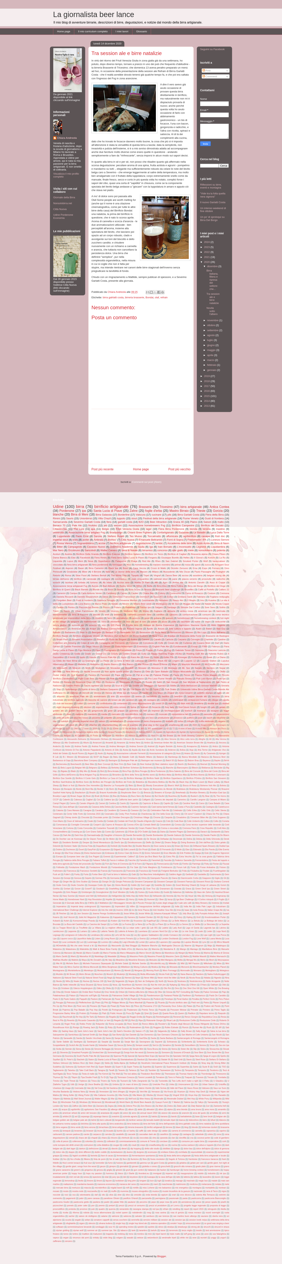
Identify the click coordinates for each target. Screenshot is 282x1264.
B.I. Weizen (68, 757)
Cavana (123, 810)
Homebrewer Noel (76, 899)
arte (113, 696)
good (146, 618)
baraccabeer (218, 561)
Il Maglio (191, 600)
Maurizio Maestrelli (191, 664)
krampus (201, 710)
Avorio (197, 753)
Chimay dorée (70, 817)
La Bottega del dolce (213, 921)
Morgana (138, 970)
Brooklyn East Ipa (218, 793)
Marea (158, 953)
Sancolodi (90, 550)
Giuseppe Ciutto (95, 885)
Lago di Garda (192, 928)
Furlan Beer (97, 874)
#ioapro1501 (206, 725)
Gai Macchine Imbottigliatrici (152, 874)
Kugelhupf (151, 921)
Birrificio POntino (194, 778)
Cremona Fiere (189, 828)
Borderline (123, 514)
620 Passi (116, 625)
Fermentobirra (201, 860)
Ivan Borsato (165, 546)
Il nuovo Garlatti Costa (212, 202)
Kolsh (66, 921)
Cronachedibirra (60, 832)
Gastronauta (215, 874)
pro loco (150, 717)
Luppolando (63, 536)
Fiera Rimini (100, 557)
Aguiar (208, 732)
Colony (161, 593)
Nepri (138, 978)
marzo (211, 360)
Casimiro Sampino (139, 807)
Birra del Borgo (195, 586)
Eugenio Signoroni (220, 853)
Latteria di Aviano (126, 931)
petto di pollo (63, 717)
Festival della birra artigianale (160, 518)
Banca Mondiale (189, 757)
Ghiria (144, 878)
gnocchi (136, 618)
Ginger (56, 882)
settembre (213, 330)
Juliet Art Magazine (87, 917)
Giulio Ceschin (77, 885)
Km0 (199, 917)
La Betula (195, 921)
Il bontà (72, 657)
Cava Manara (73, 810)
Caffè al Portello (206, 589)
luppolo (121, 518)
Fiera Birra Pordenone (171, 528)
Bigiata (64, 771)
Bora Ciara (157, 636)
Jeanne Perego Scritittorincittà (106, 913)
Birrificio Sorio (82, 782)
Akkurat (67, 736)
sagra (208, 621)
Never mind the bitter (166, 978)
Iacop (170, 899)
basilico (165, 696)
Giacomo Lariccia (217, 650)
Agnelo (159, 732)
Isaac (186, 910)
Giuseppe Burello (170, 557)
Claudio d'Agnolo (144, 821)
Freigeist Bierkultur (169, 871)
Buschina (172, 796)
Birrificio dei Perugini (102, 782)
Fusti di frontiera (84, 600)
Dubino (59, 849)
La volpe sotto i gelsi (136, 928)
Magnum (199, 946)
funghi (204, 707)
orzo (128, 621)
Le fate (175, 931)
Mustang (133, 974)
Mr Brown (71, 974)
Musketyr (121, 974)
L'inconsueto (184, 546)
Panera (92, 675)
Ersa (195, 568)
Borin (111, 789)
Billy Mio (83, 771)
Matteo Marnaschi (218, 956)
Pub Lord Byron (204, 678)
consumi (206, 614)
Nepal (222, 668)
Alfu (158, 739)
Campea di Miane (218, 800)
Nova (90, 561)
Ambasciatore (60, 628)
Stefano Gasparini (109, 689)
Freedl (154, 871)
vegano (222, 721)
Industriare (221, 906)
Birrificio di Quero (61, 589)
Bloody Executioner (155, 785)
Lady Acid (177, 928)
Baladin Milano (145, 757)
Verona (97, 693)
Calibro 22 (224, 589)
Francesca (71, 871)
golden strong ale (78, 710)
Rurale (149, 682)
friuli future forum (187, 707)
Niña (68, 981)
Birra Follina (177, 586)
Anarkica (211, 743)
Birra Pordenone (158, 771)
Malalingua (221, 946)
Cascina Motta (120, 807)
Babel (209, 628)
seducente (220, 621)
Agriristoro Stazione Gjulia (192, 625)
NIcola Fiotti (164, 974)
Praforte (123, 678)
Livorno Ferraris (126, 939)
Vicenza (114, 611)
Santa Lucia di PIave (107, 510)
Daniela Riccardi (64, 596)
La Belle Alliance (179, 921)
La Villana (96, 928)
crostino (99, 618)
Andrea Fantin (81, 746)
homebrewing (142, 564)
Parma (128, 675)
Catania (59, 810)
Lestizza (107, 935)
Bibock (195, 768)
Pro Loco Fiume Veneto (160, 678)
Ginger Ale (67, 882)
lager (149, 528)
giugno (211, 345)
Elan (187, 849)
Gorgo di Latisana (208, 885)
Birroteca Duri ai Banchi (116, 636)
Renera (67, 682)
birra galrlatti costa (113, 297)
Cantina (112, 803)
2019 (207, 376)
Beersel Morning (218, 764)
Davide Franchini (72, 646)
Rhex (158, 561)
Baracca (205, 757)
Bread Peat (62, 639)
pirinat (177, 564)
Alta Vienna (220, 739)
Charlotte (208, 639)
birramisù (147, 550)
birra (80, 506)
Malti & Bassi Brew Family (105, 949)
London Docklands (170, 939)
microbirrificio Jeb (134, 714)
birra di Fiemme (80, 614)
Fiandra (98, 864)
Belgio (105, 528)
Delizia (199, 839)
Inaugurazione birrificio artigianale (155, 906)
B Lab (56, 757)
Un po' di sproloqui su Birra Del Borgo (212, 218)
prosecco (178, 717)
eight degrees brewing (67, 707)
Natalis (198, 668)
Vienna (108, 693)
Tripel (146, 575)
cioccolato (58, 564)
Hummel (151, 899)
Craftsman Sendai (126, 828)
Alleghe (202, 739)
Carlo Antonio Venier (91, 593)
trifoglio (191, 721)
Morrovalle (185, 970)
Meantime (120, 960)
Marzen (144, 571)
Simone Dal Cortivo (190, 607)
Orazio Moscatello (182, 671)
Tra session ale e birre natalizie (213, 298)
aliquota (61, 696)
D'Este (131, 832)
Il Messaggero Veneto (122, 903)
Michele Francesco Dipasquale (97, 963)
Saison (207, 521)
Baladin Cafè (128, 757)
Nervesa (57, 671)
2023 (207, 247)
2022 (207, 252)
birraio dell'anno (61, 579)
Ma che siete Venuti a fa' (82, 946)
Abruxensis (67, 732)
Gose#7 (88, 889)
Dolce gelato (220, 842)
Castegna (210, 807)
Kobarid (56, 921)
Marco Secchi (145, 953)
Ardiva (182, 750)
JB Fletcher (61, 913)
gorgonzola (97, 710)
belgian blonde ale (197, 696)
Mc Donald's (95, 960)
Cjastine (221, 639)
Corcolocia (148, 643)
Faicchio (132, 860)
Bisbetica (140, 782)
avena (138, 696)
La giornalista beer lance (93, 14)
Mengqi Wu (191, 960)
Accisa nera (123, 582)
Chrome (156, 817)
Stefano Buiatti (115, 536)
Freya (139, 650)
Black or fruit (68, 785)
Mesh (211, 960)
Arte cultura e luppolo (180, 628)
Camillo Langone (197, 800)
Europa (59, 857)
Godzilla (158, 885)
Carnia (123, 593)
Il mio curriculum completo (93, 31)
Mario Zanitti (61, 956)
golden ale (58, 710)
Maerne (187, 946)
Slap (58, 689)
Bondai (149, 297)
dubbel (225, 703)
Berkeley (115, 768)
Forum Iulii (181, 867)
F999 (204, 646)
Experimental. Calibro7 (124, 857)
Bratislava (180, 789)
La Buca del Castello (73, 924)
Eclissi (170, 596)
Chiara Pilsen (219, 554)
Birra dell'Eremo (68, 775)
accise (102, 543)
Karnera (131, 917)
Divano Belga (171, 842)
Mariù (73, 956)
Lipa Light (207, 935)
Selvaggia (149, 685)
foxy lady (169, 707)
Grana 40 (178, 521)
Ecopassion (104, 849)
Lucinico (104, 942)
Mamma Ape (142, 949)
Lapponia (72, 931)
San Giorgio (172, 682)
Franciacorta (117, 871)
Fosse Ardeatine (207, 867)
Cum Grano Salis (93, 832)
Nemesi (128, 978)
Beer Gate (131, 764)
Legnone (201, 546)
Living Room (109, 939)
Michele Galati (121, 963)
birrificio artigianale (111, 506)
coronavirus (121, 579)
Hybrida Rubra (216, 653)
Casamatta (83, 807)
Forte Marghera (150, 867)
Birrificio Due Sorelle (62, 778)
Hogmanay (221, 896)
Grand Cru (101, 653)
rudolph (64, 721)
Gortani (67, 889)
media (104, 714)
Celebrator (178, 810)
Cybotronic (120, 832)
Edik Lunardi (129, 849)
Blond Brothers (140, 636)
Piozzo (106, 607)
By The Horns (219, 796)
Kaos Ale (135, 657)
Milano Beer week (142, 603)
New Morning (73, 671)
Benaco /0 (111, 632)
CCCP (56, 800)
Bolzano (56, 789)
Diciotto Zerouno (179, 568)
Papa (117, 675)
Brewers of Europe (163, 793)
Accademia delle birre (179, 543)
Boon (125, 568)
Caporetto (134, 803)
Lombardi (153, 939)
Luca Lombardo (69, 942)
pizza (164, 621)
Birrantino (116, 775)
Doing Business (188, 842)
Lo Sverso (141, 939)
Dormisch (144, 596)
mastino (220, 528)
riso (55, 721)
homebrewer (183, 618)
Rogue (137, 682)
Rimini (56, 518)
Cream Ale (173, 643)
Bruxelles (189, 589)
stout (134, 518)
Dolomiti (56, 846)
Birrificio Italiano (133, 554)
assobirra (197, 575)
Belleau (104, 768)
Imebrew (215, 903)
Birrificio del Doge (216, 586)
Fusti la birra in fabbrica (117, 874)
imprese (156, 710)
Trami (56, 611)
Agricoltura (171, 732)
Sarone (98, 536)
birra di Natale (130, 550)
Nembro (211, 668)
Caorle (123, 803)
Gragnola (138, 889)
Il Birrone (96, 571)
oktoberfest (116, 621)
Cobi (168, 821)
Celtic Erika (191, 810)
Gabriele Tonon (183, 650)
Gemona (199, 650)
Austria (68, 554)
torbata (81, 582)
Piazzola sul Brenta (89, 607)
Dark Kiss (79, 835)
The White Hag (119, 575)
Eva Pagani (94, 857)
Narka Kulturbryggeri (216, 974)
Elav (73, 557)
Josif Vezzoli (69, 917)
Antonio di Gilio (112, 750)
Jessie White (144, 913)
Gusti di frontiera (214, 518)
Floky (206, 864)
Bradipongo (116, 532)
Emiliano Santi (185, 596)
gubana (157, 618)
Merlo (202, 960)
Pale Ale (77, 525)
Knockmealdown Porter (215, 917)
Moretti (127, 970)
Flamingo (196, 864)
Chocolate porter (100, 817)
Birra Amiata (113, 771)
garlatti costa (125, 521)
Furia (86, 874)
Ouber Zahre (59, 675)
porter (85, 539)
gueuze (169, 618)
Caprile (167, 803)
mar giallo (177, 550)
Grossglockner (102, 892)
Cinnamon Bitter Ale (199, 817)
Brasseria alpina (199, 554)
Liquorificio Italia (84, 939)
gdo (213, 707)
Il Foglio (220, 899)
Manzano (68, 953)
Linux (197, 935)
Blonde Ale (98, 589)
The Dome (135, 689)
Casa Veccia (139, 568)
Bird (102, 771)
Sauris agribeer (91, 685)
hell (145, 710)
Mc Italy (108, 960)
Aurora (95, 586)
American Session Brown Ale (190, 743)
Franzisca (143, 871)
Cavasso (135, 810)
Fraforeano (58, 871)
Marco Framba (109, 953)
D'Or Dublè (143, 832)
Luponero (163, 942)
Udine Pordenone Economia (63, 216)
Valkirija (74, 693)
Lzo (211, 942)
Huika (140, 899)
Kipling (189, 917)
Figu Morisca (84, 650)
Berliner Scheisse (131, 768)
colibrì (80, 703)
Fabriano (201, 596)
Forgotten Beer (64, 600)
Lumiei (142, 942)
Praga (134, 561)
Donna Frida (86, 846)
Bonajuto (68, 789)
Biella (150, 586)
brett (107, 614)
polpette (108, 717)
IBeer (84, 571)
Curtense (187, 643)
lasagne (215, 710)
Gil (225, 878)
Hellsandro (158, 896)
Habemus (177, 892)
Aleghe (211, 736)
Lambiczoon (58, 931)
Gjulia (141, 546)
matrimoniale (90, 621)
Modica (154, 967)
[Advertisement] (141, 436)
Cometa (225, 821)
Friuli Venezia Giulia (127, 528)
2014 (207, 400)
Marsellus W (85, 956)
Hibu (199, 896)
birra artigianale (191, 506)
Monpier (142, 668)
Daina (162, 832)
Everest (106, 857)
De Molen (110, 839)
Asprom (69, 568)
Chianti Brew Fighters (139, 532)
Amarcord (97, 743)
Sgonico (162, 685)
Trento (66, 611)
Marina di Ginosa (221, 953)
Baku (115, 757)
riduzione (221, 717)
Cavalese (99, 810)
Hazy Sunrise (69, 896)
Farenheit (156, 860)
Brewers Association (82, 639)
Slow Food (81, 575)
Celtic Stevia (220, 810)
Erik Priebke (185, 853)
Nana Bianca (186, 974)
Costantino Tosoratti (105, 828)
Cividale (110, 821)
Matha (186, 956)
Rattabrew (130, 607)
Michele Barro (72, 963)
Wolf (205, 561)
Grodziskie (72, 571)
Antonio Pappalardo (92, 750)
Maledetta (84, 949)
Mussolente (169, 571)
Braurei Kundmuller (108, 793)
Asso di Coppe (217, 582)
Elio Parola (210, 849)
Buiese (148, 796)
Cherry (177, 814)
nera (103, 621)
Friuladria (194, 871)
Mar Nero (58, 550)
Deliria (189, 839)
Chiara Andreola (67, 137)
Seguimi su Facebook (212, 49)
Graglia (126, 889)
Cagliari (89, 800)
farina (133, 707)
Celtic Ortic (206, 810)
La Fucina (126, 924)
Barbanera (70, 632)
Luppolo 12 (190, 660)
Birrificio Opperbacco (172, 778)
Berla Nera (160, 632)
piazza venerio (189, 579)
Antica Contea (219, 506)
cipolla (226, 700)
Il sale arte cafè (184, 903)
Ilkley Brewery (201, 903)
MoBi (88, 668)
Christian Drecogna (121, 817)
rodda (198, 621)
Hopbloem (120, 899)
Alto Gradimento (71, 743)
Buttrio (134, 639)
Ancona (222, 743)
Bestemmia (148, 768)
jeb (105, 525)
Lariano (83, 931)
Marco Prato (101, 603)
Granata (178, 889)
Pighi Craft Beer (86, 678)
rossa (188, 564)
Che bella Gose (163, 814)
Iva (227, 910)
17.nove (85, 729)
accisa (185, 575)
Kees (146, 657)
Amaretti (109, 743)
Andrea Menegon (117, 746)
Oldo (147, 671)
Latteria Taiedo (107, 931)
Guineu (141, 892)
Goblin (134, 885)
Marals (79, 953)
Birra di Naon (221, 543)
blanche (58, 514)
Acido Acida (203, 543)
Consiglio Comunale (80, 825)
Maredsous (170, 953)
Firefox (185, 864)
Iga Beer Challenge (185, 899)
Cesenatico (109, 814)
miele (191, 550)
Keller (156, 657)
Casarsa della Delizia (101, 807)
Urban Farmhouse (84, 611)
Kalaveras (104, 917)
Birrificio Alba (181, 775)
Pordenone (66, 510)
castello (164, 700)
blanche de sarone (97, 700)
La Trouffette (82, 928)
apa (93, 528)
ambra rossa (186, 611)
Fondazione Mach (77, 867)
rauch (209, 717)
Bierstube (218, 768)
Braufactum (80, 793)
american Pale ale (79, 696)
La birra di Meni (122, 660)
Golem (169, 885)
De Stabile (138, 839)
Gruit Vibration (119, 892)
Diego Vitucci (92, 646)
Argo (191, 750)
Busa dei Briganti (118, 639)
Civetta (100, 821)
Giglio (217, 878)
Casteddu (197, 807)
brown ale (116, 700)
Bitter (60, 546)
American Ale (78, 628)
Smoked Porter (190, 561)
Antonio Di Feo (72, 750)
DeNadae (164, 839)
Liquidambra (218, 546)
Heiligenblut (117, 896)
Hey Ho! (180, 896)
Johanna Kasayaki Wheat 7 (166, 913)
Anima (180, 746)
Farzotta (167, 860)
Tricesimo (166, 506)
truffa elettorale (206, 721)
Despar (86, 842)
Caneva (145, 639)
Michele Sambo (139, 963)
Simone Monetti (209, 685)
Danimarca (192, 832)
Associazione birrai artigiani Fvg (87, 532)
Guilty (132, 892)
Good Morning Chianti (186, 885)
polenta (221, 550)
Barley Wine (125, 586)
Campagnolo (75, 546)
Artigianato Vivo (219, 750)
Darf (217, 643)
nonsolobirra (205, 550)
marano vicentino (161, 564)
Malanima (57, 949)
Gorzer (77, 889)
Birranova (104, 775)
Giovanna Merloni (128, 600)
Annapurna (192, 746)
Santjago (171, 607)
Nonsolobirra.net (62, 203)
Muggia (186, 603)
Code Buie (178, 821)
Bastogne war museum (151, 760)
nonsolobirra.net (180, 714)
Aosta (125, 750)
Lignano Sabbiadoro (150, 935)
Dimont (107, 646)
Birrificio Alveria (197, 775)
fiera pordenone (100, 564)
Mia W (59, 963)
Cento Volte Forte (75, 814)
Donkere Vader (70, 846)
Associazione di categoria (161, 753)
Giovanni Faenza (185, 882)
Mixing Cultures (141, 967)
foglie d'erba (153, 510)
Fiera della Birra (215, 514)
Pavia (176, 675)
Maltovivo (95, 664)
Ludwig (115, 942)
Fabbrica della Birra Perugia (76, 860)
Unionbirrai (86, 518)
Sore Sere (210, 607)
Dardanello (216, 832)
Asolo (100, 753)
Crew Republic (206, 828)
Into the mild (106, 910)
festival (144, 707)
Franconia (130, 871)
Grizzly (114, 653)
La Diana (221, 657)
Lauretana (142, 931)
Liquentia (57, 561)
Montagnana (58, 970)
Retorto (56, 575)
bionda (193, 528)
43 (167, 729)
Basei (81, 568)
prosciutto (207, 579)
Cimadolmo (181, 817)
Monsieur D (157, 668)
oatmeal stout (161, 579)
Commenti (209, 76)
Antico (215, 746)
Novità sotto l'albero (212, 311)
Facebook (85, 557)
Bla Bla (172, 782)
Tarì (124, 689)
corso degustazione (141, 703)
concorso (162, 550)
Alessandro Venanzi (144, 739)
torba (180, 721)
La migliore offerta (113, 928)
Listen (97, 939)
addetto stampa (205, 693)
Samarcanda (60, 521)
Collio (215, 821)
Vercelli (85, 693)
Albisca (131, 736)
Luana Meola (215, 939)
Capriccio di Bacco (151, 803)
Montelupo (89, 970)
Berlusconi (175, 632)
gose (110, 710)
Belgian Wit (80, 768)
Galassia (184, 532)
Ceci (145, 810)
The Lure (78, 528)
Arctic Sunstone (157, 750)
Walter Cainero (108, 550)
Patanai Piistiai (161, 675)
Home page (63, 31)
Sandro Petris (73, 685)
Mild (182, 963)
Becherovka (61, 764)
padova (196, 714)
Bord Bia (89, 789)
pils (169, 514)
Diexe (105, 596)
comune (91, 703)
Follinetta (60, 867)
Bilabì (73, 771)
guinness (133, 710)
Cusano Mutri (203, 643)
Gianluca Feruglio (106, 600)
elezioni (87, 707)
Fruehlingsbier (219, 871)
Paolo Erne (82, 536)
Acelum (57, 554)
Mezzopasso (223, 960)
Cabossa (78, 800)
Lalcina (222, 928)
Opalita (60, 607)
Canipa (73, 593)
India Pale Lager (204, 906)
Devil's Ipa (119, 842)
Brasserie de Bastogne (217, 636)
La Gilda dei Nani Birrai (65, 660)
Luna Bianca (84, 603)
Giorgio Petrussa (123, 882)
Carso (201, 803)
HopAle (109, 899)
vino (104, 625)
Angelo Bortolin (166, 746)
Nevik (182, 978)
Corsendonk (165, 825)
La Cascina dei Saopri (97, 924)
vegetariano (59, 725)
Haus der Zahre (204, 892)
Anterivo (204, 746)
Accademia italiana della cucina (90, 732)
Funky (77, 874)
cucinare (156, 514)
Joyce (124, 657)
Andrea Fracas (98, 746)
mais (68, 714)
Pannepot (105, 675)
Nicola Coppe (222, 603)
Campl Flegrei (59, 803)
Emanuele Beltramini (150, 539)
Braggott (122, 789)
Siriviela (225, 685)
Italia (108, 571)
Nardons (200, 974)
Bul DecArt (159, 796)
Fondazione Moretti (98, 867)
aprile (210, 355)
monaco (151, 714)
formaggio (117, 564)
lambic (159, 543)
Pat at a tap (142, 675)
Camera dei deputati (164, 800)
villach (81, 725)
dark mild (185, 703)
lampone (74, 621)
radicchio (220, 579)
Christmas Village (141, 817)
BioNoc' (112, 539)
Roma (68, 575)
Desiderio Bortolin (70, 842)
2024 (207, 242)
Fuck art (56, 874)
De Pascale (124, 839)
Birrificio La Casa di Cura (111, 778)
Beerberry (192, 764)
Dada (154, 832)
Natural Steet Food (73, 978)
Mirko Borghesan (110, 967)
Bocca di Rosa (189, 785)
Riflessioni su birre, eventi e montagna (211, 186)
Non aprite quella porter (117, 671)
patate (154, 621)
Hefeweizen (102, 896)
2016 (207, 390)
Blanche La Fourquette (114, 785)
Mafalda (82, 664)
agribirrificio (189, 536)
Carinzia (169, 639)
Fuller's (67, 874)
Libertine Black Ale (158, 660)
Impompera (105, 906)
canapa (206, 536)
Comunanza (61, 825)
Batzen (181, 760)
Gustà (166, 892)
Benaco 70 (59, 525)
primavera (136, 717)
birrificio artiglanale (120, 543)
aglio (219, 693)
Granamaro (165, 889)
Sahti (159, 682)
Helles (186, 557)
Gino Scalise (82, 882)
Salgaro (159, 607)
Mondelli (129, 668)
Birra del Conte (211, 771)
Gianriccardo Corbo (189, 878)
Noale (76, 981)
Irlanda (92, 657)
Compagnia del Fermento (112, 643)
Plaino (193, 521)
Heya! (190, 896)
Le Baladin (199, 532)
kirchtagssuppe (172, 710)
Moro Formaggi (170, 970)
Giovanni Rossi (203, 882)
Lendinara (95, 935)
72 (173, 729)
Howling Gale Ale (195, 653)
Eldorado (197, 849)
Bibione (189, 632)
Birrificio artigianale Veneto (86, 636)
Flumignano (110, 650)
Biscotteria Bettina (156, 782)
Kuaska (212, 600)
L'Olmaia (164, 921)
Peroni (187, 675)
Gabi (134, 874)
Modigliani (100, 668)
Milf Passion (194, 963)
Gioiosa (94, 882)
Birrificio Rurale (61, 636)
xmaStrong (174, 725)
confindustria (106, 703)
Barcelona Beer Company (86, 760)
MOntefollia (61, 946)
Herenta (169, 896)
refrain (164, 297)
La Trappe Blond (64, 928)
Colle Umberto (193, 821)
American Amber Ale (163, 743)
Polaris (117, 607)
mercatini (116, 714)
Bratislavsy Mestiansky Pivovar (203, 789)
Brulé (97, 796)
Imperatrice (61, 906)
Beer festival (146, 764)
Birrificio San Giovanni (216, 778)
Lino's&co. (186, 935)
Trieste (200, 510)
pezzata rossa (81, 717)
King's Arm (169, 917)
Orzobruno (74, 550)
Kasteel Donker (146, 917)
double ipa (213, 703)
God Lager (146, 885)
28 (108, 729)
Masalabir (112, 956)
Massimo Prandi (154, 956)
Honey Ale (178, 600)
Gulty (143, 653)
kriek (75, 539)
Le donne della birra (125, 571)
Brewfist (101, 639)
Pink (112, 678)
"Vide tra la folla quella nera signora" (212, 195)
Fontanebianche (118, 867)
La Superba (224, 924)
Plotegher (221, 571)
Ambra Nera (134, 743)
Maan (71, 664)
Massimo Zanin (173, 956)
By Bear (206, 796)
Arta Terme (203, 750)
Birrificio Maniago (135, 778)
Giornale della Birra (64, 197)
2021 (207, 257)
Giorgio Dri (107, 882)
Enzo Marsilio (170, 853)
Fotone (223, 867)
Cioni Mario (58, 821)
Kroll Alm (125, 921)
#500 (195, 725)
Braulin (92, 793)
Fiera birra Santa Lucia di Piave (127, 557)
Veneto (102, 611)
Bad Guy (221, 628)
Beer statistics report (164, 764)
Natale (208, 603)
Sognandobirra (85, 543)
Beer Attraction (158, 521)
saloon (102, 721)
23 (102, 729)
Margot (181, 953)
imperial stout (60, 539)
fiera (109, 521)
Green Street (220, 889)
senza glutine (60, 625)
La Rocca (171, 924)
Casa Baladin (214, 803)
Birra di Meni (79, 514)
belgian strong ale (216, 575)
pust (200, 717)
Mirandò (76, 668)
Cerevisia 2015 (93, 814)
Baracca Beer (219, 757)
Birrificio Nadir (152, 778)
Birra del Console (192, 771)
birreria (207, 528)
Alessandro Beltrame (76, 739)
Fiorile (176, 864)
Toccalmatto (154, 536)
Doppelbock (101, 846)
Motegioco (224, 970)
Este (207, 853)
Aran (144, 750)
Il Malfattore (103, 903)
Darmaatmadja (93, 835)
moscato (163, 714)
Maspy (123, 956)
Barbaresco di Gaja (61, 760)
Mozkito (59, 974)
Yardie (145, 693)
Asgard (91, 753)
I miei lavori (122, 31)
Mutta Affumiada (147, 974)
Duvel (81, 849)
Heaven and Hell (85, 896)
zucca (208, 564)
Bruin (88, 796)
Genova (77, 878)
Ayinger (222, 753)
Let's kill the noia (122, 935)
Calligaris (146, 800)
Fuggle (149, 650)
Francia (104, 871)
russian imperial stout (83, 721)
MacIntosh (102, 946)
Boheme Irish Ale (208, 785)
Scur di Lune (121, 685)
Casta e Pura (184, 807)
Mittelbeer (125, 967)
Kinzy (179, 917)
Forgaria (152, 557)
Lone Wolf (201, 939)
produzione (163, 717)
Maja (210, 946)
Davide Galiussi (174, 835)
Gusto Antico (154, 892)
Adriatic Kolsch (146, 732)
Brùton (106, 796)
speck (198, 564)
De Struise (151, 839)
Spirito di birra (88, 689)
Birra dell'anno (218, 632)
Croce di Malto (158, 568)
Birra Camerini (96, 568)
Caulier (134, 593)
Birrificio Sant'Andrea (62, 782)
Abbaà (56, 732)
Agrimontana (195, 732)
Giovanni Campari (165, 882)
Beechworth (75, 764)
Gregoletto (57, 892)
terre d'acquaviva (153, 721)
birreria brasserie (134, 297)
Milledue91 (62, 668)
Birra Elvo (162, 586)
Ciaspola (168, 817)
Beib (55, 768)
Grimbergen (86, 892)
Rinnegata (124, 682)
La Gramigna (88, 660)
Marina (207, 953)
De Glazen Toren (94, 839)
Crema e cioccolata (170, 828)
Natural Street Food (94, 978)
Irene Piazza (143, 910)
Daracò (204, 832)
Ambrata (98, 539)
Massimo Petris (137, 956)
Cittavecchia (60, 528)
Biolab (94, 771)
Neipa (118, 978)
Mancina (155, 949)
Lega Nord (221, 931)
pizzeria (96, 717)
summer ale (78, 625)
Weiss (146, 611)
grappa (121, 710)
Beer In (83, 632)
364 (142, 729)
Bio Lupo (202, 632)
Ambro (147, 743)
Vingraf (157, 575)
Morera (117, 970)
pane (174, 579)
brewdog (118, 614)
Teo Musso (135, 536)
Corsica (178, 825)
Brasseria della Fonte (191, 636)
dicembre (212, 266)
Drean (177, 846)
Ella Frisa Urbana (72, 853)
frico (129, 564)
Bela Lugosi (66, 768)
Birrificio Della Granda (87, 554)
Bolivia (223, 785)
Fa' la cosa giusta (204, 857)
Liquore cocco (66, 939)
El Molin (178, 849)
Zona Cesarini (186, 693)
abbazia (171, 611)
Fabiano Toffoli (99, 860)
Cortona (69, 828)
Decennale (178, 839)
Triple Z (157, 689)
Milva (219, 963)
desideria (198, 703)
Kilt (158, 917)
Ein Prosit (143, 849)
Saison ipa (145, 607)
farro (109, 618)
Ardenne (172, 750)
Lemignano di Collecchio (76, 935)
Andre (67, 746)
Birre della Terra (132, 775)
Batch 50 (170, 760)
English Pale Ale (160, 646)
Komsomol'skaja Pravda (84, 921)
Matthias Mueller (60, 960)
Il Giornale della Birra (74, 903)
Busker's (195, 796)
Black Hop (184, 782)
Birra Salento (175, 771)
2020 (207, 262)
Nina (227, 978)
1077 (68, 729)
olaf (157, 297)
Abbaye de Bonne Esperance (158, 625)
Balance (160, 757)
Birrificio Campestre (183, 525)
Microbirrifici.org (157, 963)
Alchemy (143, 736)
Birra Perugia (141, 771)
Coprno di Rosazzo (114, 825)
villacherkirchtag (110, 725)
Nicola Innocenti (92, 671)
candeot (130, 700)
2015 (207, 396)
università (58, 532)
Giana (174, 878)
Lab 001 (154, 928)
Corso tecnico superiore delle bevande (203, 825)
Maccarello (116, 946)
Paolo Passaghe (202, 571)
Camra (73, 803)
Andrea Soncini (136, 746)
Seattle (135, 685)
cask (140, 700)
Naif (175, 974)
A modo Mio (200, 729)
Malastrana (71, 949)
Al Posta (94, 736)
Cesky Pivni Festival (127, 814)
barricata (220, 611)
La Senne (183, 924)
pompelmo (121, 717)
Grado (88, 653)
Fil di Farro (137, 864)
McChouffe (210, 664)
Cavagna (87, 810)
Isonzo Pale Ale (108, 657)
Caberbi (66, 800)
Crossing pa (76, 832)
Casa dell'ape (68, 807)
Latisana (139, 660)
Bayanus (207, 760)
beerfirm (178, 696)
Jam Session (83, 913)
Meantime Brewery (137, 960)
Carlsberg (111, 593)
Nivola (59, 981)
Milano (155, 571)
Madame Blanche (149, 946)
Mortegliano (210, 970)
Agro (165, 582)
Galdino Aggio (175, 874)
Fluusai (226, 864)
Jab (71, 913)
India (177, 906)
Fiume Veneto (191, 518)
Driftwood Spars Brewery (204, 846)
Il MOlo (91, 903)
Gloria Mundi (121, 885)
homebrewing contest (205, 618)
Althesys (57, 743)
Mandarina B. (170, 949)
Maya (84, 960)
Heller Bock (144, 896)
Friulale (206, 871)
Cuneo (108, 832)
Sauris (69, 518)
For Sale (134, 867)
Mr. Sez (186, 668)
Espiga (198, 853)
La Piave (159, 924)
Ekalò (153, 849)
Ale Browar (168, 736)
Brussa (147, 589)
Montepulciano (103, 970)
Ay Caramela (209, 753)
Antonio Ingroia (134, 628)
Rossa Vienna (65, 543)
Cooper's (97, 825)
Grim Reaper (72, 892)
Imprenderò (120, 906)
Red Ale (146, 561)
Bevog (159, 768)
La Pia (149, 924)
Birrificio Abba (165, 775)
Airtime (217, 732)
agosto (211, 335)
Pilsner (102, 678)
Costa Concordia (85, 828)
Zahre (134, 510)
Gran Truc (150, 889)
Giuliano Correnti (221, 882)
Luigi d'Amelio (128, 942)
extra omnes (119, 707)
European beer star (76, 857)
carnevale (91, 579)
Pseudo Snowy (184, 678)
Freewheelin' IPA (196, 539)
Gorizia (218, 510)
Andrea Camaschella (111, 628)
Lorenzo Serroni (220, 539)
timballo (170, 721)
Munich (110, 974)
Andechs (57, 746)
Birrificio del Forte (124, 782)
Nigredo (217, 978)
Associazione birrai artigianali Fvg (70, 586)
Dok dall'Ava (205, 842)
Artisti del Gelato (60, 753)
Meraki (114, 603)
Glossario (141, 31)
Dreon (186, 846)
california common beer (139, 614)
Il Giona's (199, 557)
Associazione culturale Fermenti (131, 753)
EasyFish (92, 849)
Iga (151, 546)
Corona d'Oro (133, 825)
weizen (118, 525)
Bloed (139, 785)
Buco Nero (136, 796)
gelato (222, 707)
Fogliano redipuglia (219, 596)
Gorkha (56, 889)
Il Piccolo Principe (144, 903)
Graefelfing (114, 889)
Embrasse (109, 853)
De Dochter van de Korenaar (69, 839)
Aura (178, 753)
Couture (211, 593)
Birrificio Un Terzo (154, 554)
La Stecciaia (209, 924)
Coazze (158, 821)
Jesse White (129, 913)
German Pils (100, 878)
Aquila (135, 750)
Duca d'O (158, 596)
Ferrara (216, 568)
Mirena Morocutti (90, 967)
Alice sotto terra (187, 739)
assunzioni (125, 696)
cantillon (160, 614)
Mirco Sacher (73, 967)
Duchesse (70, 849)
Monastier (115, 668)
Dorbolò (114, 846)
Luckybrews (68, 603)
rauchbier (185, 621)
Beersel (203, 764)
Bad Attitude (109, 586)
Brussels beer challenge (167, 589)
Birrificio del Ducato (212, 525)
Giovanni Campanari (144, 882)
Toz (147, 689)
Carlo (176, 803)
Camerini (61, 593)
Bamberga (173, 757)
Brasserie (145, 506)
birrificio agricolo (76, 700)
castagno (151, 700)
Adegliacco (131, 732)
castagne (105, 579)
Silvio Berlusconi (188, 685)
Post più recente (102, 469)
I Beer (161, 899)
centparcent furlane (197, 700)
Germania (114, 878)
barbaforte (151, 696)
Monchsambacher (201, 967)
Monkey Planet (219, 967)
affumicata (172, 536)
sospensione (133, 721)
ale (227, 693)
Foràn (193, 867)
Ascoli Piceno (78, 753)
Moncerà (185, 967)
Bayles (217, 760)
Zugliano (158, 611)
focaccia (156, 707)
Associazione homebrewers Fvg (146, 525)
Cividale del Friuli (125, 821)
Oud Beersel (77, 675)
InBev (132, 906)
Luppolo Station (208, 660)
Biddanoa (206, 768)
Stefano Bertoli (98, 575)
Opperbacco (104, 561)
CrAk (160, 643)
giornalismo (122, 618)
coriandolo (122, 703)
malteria (79, 714)
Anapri (93, 628)
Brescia (147, 793)
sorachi (56, 582)
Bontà (78, 789)
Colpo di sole (87, 643)
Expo (204, 568)
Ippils (82, 657)
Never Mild (149, 978)
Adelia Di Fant (142, 582)
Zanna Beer (171, 575)
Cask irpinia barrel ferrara (162, 807)
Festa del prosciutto (82, 864)
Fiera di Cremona (120, 864)
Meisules (153, 960)
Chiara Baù (148, 593)
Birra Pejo (126, 771)
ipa (84, 510)
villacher (93, 725)
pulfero (190, 717)
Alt (210, 739)
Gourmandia (148, 600)
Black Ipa (113, 568)
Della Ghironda (213, 839)
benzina (216, 696)
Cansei (102, 803)
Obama (137, 671)
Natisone (57, 978)
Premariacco (137, 678)
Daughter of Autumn (113, 835)
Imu (202, 600)
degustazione (143, 543)
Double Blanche (143, 846)
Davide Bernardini (134, 835)
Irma (179, 910)
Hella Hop (130, 896)
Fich (107, 864)
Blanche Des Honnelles (89, 785)
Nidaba (207, 978)
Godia (77, 653)
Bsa (115, 796)
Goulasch (100, 889)
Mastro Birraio (179, 510)
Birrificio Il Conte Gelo (86, 778)
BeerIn (181, 764)
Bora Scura (134, 589)
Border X (101, 789)
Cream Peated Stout (147, 828)
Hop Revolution (95, 899)
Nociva (86, 981)
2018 (207, 381)
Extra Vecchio (185, 857)
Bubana (123, 796)
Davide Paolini (210, 835)
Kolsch (211, 557)
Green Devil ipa (202, 889)
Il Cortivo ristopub (205, 899)
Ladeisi (165, 928)
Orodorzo (200, 671)
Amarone (121, 743)
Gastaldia (201, 874)
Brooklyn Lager (60, 796)
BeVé (226, 760)
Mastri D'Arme (160, 664)
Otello (223, 671)
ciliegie (215, 700)
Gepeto (88, 878)
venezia (93, 625)
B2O (141, 521)
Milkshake (208, 963)
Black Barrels (81, 589)
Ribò (98, 682)
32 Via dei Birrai (129, 729)
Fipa (97, 650)
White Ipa (121, 693)
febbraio (212, 364)
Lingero (176, 660)
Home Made (58, 899)
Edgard (117, 849)
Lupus (70, 561)
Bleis (130, 785)
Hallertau (189, 892)
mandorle (92, 714)
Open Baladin (162, 671)
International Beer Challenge (66, 910)
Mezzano (224, 664)
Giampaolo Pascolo (159, 878)
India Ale (188, 906)
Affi (156, 582)
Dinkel (158, 842)
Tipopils (135, 575)
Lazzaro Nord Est (159, 931)
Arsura (161, 628)
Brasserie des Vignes (139, 789)
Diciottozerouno (135, 842)
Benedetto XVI (127, 632)
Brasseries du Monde (163, 789)
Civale (90, 821)
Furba (160, 650)
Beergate (96, 632)
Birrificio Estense (111, 554)
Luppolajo (176, 942)
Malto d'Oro (126, 949)
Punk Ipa (221, 678)
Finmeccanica (163, 864)
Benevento (145, 632)
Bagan (106, 757)
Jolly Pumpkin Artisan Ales (207, 913)
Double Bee (126, 846)
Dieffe (148, 842)
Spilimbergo (71, 689)
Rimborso (110, 682)
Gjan (109, 885)
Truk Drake (170, 689)
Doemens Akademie (121, 546)
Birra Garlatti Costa (188, 514)
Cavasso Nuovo (96, 546)
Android (151, 746)
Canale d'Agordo (87, 803)
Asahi (199, 628)
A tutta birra (132, 625)
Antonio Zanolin (196, 582)
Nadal (198, 603)
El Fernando (165, 849)
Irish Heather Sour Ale (163, 910)
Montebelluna (74, 970)
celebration (177, 700)
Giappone (206, 878)
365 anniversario (155, 729)
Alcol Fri (155, 736)
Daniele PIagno (176, 832)
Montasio (172, 668)
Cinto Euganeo (219, 817)
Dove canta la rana (162, 846)
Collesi (206, 821)
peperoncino (223, 714)
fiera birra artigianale (77, 564)
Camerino (181, 800)
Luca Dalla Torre (219, 532)
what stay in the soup (153, 725)
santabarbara (116, 721)
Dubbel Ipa (224, 846)
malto (221, 521)
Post (206, 70)
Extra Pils (170, 857)
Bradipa (171, 636)
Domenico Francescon (123, 596)
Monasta (173, 967)
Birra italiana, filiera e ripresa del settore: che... (212, 279)
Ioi (133, 910)
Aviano (187, 753)
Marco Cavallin (92, 953)
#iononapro (221, 725)
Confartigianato (165, 532)
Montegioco (161, 603)
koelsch (189, 710)
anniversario (100, 696)
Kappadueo (118, 917)
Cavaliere (112, 810)
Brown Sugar (76, 796)
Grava (188, 889)
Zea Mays (158, 693)
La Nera (138, 924)
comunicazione (190, 614)
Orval (212, 671)
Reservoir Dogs (84, 682)
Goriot (223, 885)
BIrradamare (83, 757)
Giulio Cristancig (61, 653)
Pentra (71, 607)
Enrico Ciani (123, 853)
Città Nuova (60, 209)
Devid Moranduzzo (101, 842)
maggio (211, 350)
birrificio (78, 579)
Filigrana (149, 864)
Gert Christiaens (130, 878)
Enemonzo (142, 646)
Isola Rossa (198, 910)
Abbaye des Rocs (218, 729)
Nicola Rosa (194, 978)
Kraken (114, 921)
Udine (58, 506)
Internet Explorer (90, 910)
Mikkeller (173, 963)
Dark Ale (67, 835)
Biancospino (182, 768)
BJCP (96, 757)
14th (76, 729)
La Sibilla (196, 924)
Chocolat (85, 817)
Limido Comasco (170, 935)
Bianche (169, 768)
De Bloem (224, 835)
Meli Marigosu (167, 960)
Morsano (198, 970)
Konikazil (103, 921)
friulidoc (92, 525)
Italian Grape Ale (215, 910)
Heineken (163, 600)
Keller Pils (169, 657)
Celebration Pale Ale (160, 810)
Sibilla (173, 685)
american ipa (205, 611)
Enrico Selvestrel (152, 853)
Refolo (56, 682)
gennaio (212, 370)
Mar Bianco (128, 664)
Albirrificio (119, 736)
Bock (110, 589)
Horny (132, 899)
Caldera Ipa (109, 800)
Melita (180, 960)
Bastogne (112, 760)
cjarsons (173, 614)
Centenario (58, 814)
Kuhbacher (196, 657)
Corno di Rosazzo (194, 593)
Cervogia (195, 639)
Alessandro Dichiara (99, 739)
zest (186, 725)
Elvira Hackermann (92, 853)
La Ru (222, 557)
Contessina (175, 593)
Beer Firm (118, 764)
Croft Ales (221, 828)
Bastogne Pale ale (129, 760)
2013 (207, 405)
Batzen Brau (193, 760)
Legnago (57, 935)
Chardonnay (146, 814)
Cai (98, 800)
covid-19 (159, 703)
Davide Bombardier (154, 835)
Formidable (126, 650)
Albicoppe (106, 736)
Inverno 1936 (122, 910)
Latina (94, 931)
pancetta (208, 714)
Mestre (125, 603)
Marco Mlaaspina (128, 953)
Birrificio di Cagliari (177, 554)
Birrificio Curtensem (217, 775)
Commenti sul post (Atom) (146, 482)
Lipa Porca (221, 935)
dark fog (172, 703)
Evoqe (194, 646)
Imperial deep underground (83, 906)
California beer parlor (128, 800)
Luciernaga (92, 942)
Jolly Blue (187, 913)
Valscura (141, 514)
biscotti (96, 614)
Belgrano (93, 768)
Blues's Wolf (173, 785)
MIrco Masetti (223, 942)
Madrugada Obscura (171, 946)
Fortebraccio (166, 867)
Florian (216, 864)
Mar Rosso (143, 664)
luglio (210, 340)
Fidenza (216, 646)
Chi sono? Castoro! (193, 814)
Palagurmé (121, 561)
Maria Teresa (194, 953)
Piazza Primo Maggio (206, 675)
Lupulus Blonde (191, 942)
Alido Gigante (218, 625)
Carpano (182, 639)
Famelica (143, 860)
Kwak (209, 657)
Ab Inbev (107, 582)
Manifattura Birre (209, 949)
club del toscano (64, 703)
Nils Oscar (184, 571)
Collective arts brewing (64, 643)
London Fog (187, 939)
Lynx (204, 942)
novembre (213, 320)
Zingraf (170, 693)
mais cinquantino (140, 579)
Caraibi (157, 639)
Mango (183, 949)
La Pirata (104, 660)
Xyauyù (134, 693)
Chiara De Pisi (212, 814)
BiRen (139, 586)
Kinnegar (182, 657)
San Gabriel (171, 561)
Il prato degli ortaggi (165, 903)
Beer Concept (104, 764)
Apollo (150, 628)
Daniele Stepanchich (87, 596)
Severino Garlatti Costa (87, 521)
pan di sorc (140, 621)
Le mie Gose (188, 931)
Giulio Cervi (61, 885)
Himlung (208, 896)
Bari (103, 760)
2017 (207, 386)
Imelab (226, 903)
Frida (184, 871)
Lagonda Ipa (209, 928)
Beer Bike (89, 764)
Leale (200, 931)
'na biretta (57, 729)
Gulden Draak (129, 653)
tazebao (69, 582)
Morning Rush (152, 970)
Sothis (222, 607)
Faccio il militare (117, 860)
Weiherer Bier (130, 611)
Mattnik (74, 960)
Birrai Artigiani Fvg (88, 775)
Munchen (98, 974)
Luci (81, 942)
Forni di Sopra (175, 539)
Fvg (169, 650)
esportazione (102, 707)
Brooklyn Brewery (198, 793)
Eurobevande (180, 646)
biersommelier (60, 614)
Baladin (57, 632)
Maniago (194, 949)
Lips (55, 939)
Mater (174, 664)
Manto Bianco (111, 664)
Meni (80, 561)
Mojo (164, 967)
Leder (209, 931)
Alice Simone (170, 739)
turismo (94, 582)
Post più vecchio (179, 469)
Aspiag (110, 753)
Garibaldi (189, 874)
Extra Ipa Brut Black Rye (150, 857)
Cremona (224, 593)
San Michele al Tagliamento (197, 682)
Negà (109, 978)
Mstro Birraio (85, 974)
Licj (135, 935)
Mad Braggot (131, 946)
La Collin (114, 924)
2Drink (115, 729)
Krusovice (138, 921)
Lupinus (151, 942)
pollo (173, 621)
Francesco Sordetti (88, 871)
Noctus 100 (98, 981)
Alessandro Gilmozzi (121, 739)
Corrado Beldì (149, 825)
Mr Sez (175, 603)
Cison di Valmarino (75, 821)
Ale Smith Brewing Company (190, 736)
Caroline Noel (189, 803)
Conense (133, 643)
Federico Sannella (183, 860)
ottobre (211, 325)
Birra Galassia (104, 514)
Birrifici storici (149, 775)
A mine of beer (185, 729)
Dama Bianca (60, 557)
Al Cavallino (80, 736)
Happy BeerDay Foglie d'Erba (166, 653)
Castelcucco (223, 807)
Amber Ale (178, 582)
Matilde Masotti (199, 956)
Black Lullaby (214, 782)
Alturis (86, 743)
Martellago (99, 956)
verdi (71, 725)
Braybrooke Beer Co (130, 793)
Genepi (67, 878)
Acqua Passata (115, 732)
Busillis (184, 796)
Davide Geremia (192, 835)
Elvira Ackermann (124, 646)
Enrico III (137, 853)
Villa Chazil (104, 518)
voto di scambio (130, 725)
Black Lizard (198, 782)
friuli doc (220, 536)
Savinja (107, 685)
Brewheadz (180, 793)
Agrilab (182, 732)
